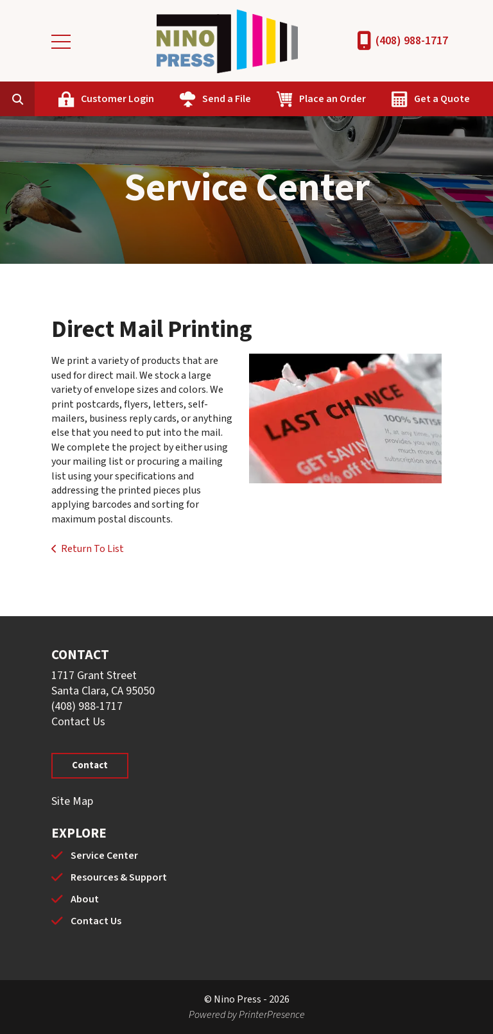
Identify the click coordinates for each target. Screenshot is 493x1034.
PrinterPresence (272, 1015)
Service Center (104, 856)
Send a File (226, 99)
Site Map (72, 801)
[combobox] (37, 99)
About (85, 899)
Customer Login (117, 99)
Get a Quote (442, 99)
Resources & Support (119, 877)
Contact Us (78, 722)
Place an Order (332, 99)
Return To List (92, 549)
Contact (90, 765)
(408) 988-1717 (412, 41)
